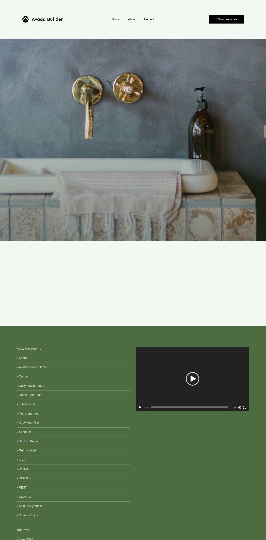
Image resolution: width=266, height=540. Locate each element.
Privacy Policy (28, 515)
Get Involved (27, 450)
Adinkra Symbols (30, 506)
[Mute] (239, 407)
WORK (23, 469)
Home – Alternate (30, 395)
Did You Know (28, 441)
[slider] (189, 407)
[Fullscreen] (244, 407)
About (23, 358)
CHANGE (25, 497)
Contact (24, 376)
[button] (192, 379)
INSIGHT (25, 478)
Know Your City (29, 422)
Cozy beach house (31, 385)
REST (23, 487)
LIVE (22, 459)
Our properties (28, 413)
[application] (192, 379)
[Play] (140, 407)
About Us (25, 432)
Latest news (27, 404)
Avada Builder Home (33, 367)
